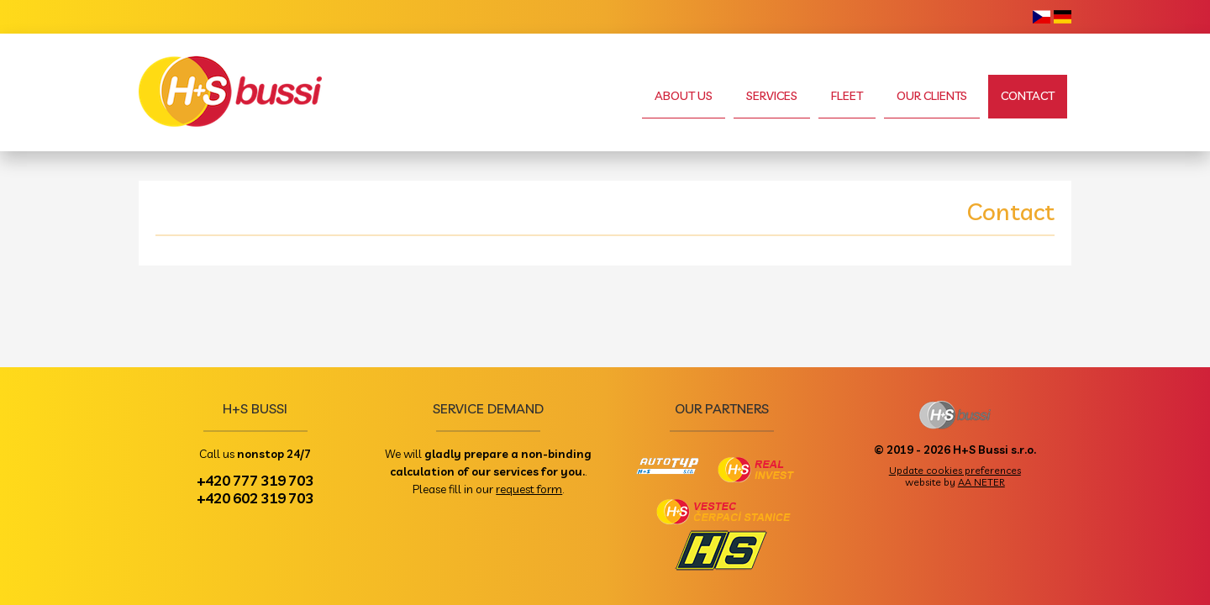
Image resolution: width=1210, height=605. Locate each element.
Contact (1028, 95)
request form (529, 488)
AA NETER (981, 482)
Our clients (932, 95)
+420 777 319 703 (255, 480)
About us (684, 95)
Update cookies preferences (955, 470)
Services (771, 95)
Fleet (847, 95)
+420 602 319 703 (255, 497)
